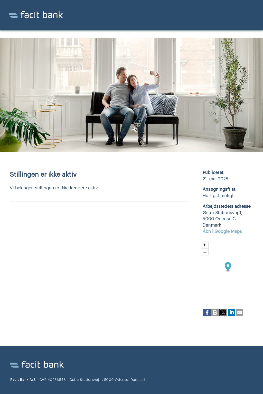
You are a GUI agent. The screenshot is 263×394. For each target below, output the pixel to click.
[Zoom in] (204, 244)
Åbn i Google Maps (222, 231)
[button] (207, 312)
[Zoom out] (204, 252)
